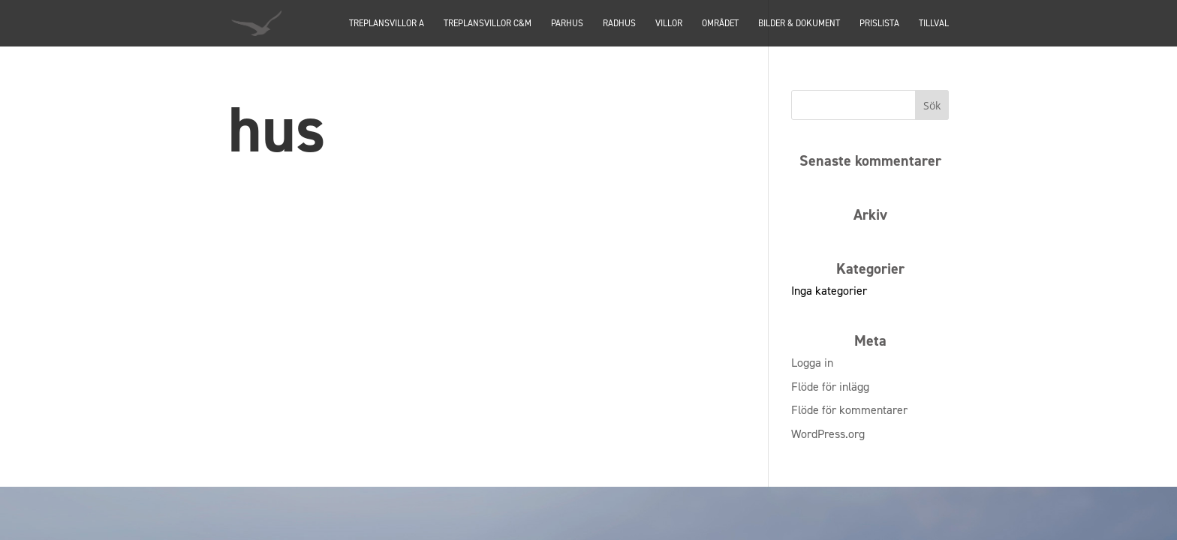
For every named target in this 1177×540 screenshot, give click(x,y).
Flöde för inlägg (830, 386)
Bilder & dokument (799, 24)
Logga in (812, 362)
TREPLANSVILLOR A (386, 24)
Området (720, 24)
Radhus (619, 24)
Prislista (879, 24)
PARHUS (567, 24)
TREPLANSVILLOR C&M (487, 24)
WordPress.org (828, 434)
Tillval (934, 24)
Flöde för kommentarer (849, 410)
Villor (668, 24)
